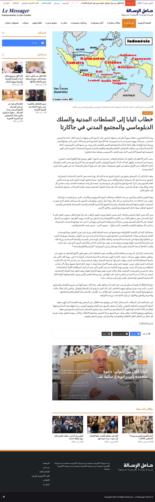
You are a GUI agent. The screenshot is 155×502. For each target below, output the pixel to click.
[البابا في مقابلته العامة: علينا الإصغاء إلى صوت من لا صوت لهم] (102, 424)
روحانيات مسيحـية (79, 23)
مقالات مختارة (114, 23)
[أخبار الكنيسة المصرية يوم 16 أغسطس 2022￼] (137, 424)
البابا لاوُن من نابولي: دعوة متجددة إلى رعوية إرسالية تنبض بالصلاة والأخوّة (120, 374)
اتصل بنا (6, 3)
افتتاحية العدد (46, 3)
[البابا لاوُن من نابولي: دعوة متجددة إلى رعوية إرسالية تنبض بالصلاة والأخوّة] (35, 67)
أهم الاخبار (130, 23)
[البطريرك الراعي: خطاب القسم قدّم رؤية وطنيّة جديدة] (67, 424)
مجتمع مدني (52, 23)
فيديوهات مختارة (11, 23)
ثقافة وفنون (37, 23)
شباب (64, 23)
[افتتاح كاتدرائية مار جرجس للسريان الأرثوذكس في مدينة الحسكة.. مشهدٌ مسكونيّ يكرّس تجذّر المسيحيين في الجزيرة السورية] (12, 95)
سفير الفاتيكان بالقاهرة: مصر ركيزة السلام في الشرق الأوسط (36, 107)
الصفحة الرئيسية (144, 23)
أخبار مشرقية (97, 23)
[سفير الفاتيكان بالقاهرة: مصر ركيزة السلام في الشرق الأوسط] (35, 95)
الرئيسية (66, 3)
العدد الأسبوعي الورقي (30, 3)
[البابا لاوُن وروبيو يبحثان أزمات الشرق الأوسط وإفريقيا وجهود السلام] (12, 67)
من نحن (57, 3)
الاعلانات (15, 3)
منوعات (25, 23)
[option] (102, 372)
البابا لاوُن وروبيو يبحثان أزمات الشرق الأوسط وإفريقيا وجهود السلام (14, 79)
